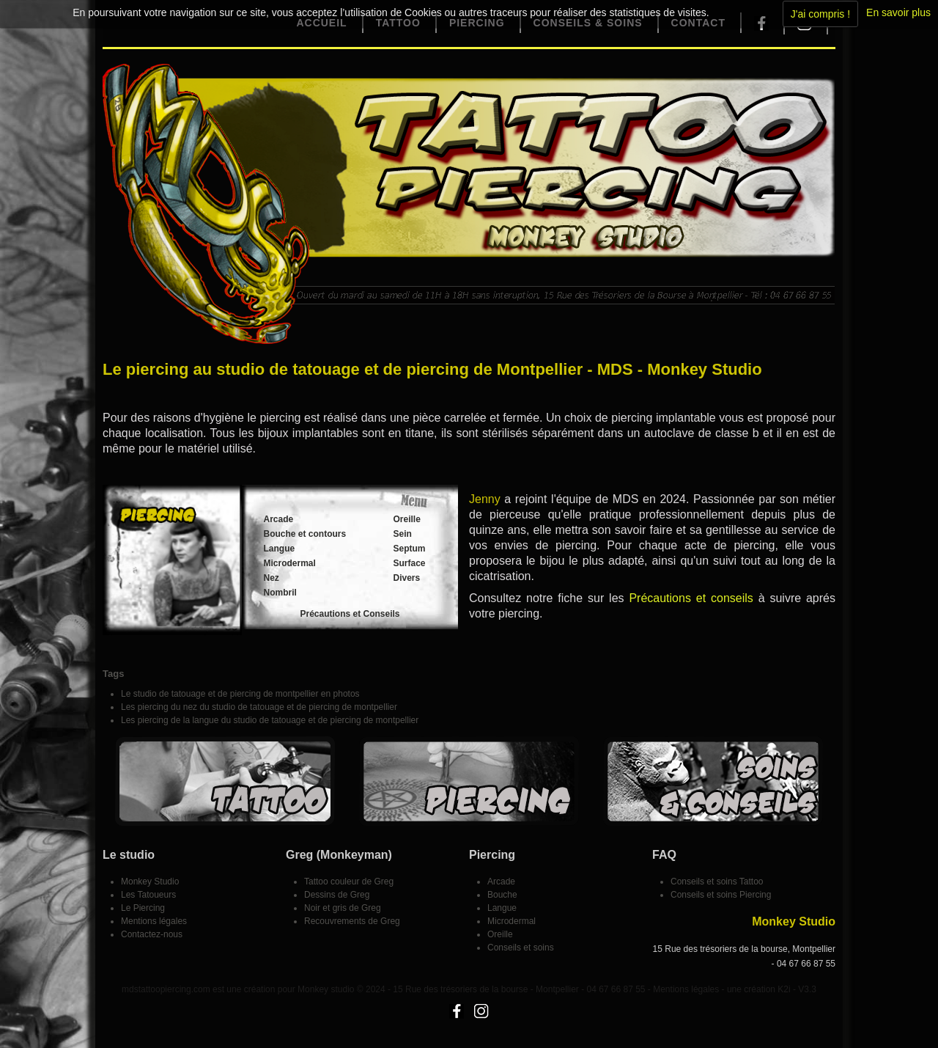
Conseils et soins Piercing (721, 895)
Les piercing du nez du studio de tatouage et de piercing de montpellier (259, 707)
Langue (279, 548)
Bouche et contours (305, 534)
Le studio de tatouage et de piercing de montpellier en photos (240, 694)
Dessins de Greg (336, 895)
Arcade (279, 519)
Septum (410, 548)
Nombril (280, 592)
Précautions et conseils (691, 598)
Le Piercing (143, 908)
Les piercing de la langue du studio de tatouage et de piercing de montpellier (269, 720)
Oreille (407, 519)
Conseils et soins (520, 947)
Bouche (502, 895)
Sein (403, 534)
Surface (410, 563)
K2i (784, 989)
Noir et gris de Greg (342, 908)
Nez (271, 578)
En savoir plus (898, 12)
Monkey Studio (150, 881)
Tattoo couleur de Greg (349, 881)
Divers (407, 578)
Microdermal (290, 563)
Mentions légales (154, 921)
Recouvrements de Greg (352, 921)
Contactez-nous (151, 934)
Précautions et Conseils (349, 614)
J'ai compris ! (820, 14)
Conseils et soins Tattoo (717, 881)
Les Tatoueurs (148, 895)
